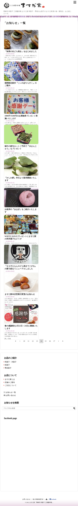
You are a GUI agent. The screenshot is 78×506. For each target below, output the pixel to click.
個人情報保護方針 (38, 499)
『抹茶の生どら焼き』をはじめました (21, 51)
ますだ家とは (9, 379)
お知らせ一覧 (10, 392)
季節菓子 (7, 368)
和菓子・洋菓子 (10, 362)
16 (50, 341)
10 (24, 341)
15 (45, 341)
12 (33, 341)
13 (37, 341)
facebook (53, 499)
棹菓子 (7, 365)
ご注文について (10, 385)
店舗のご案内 (9, 382)
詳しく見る (8, 338)
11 (28, 341)
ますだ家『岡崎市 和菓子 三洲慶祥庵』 (41, 502)
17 (54, 341)
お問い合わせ (10, 395)
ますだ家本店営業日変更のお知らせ (20, 294)
